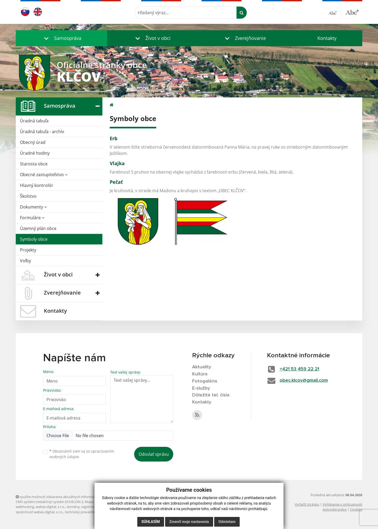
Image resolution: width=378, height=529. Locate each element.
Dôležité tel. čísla (210, 395)
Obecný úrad (32, 142)
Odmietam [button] (226, 522)
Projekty (28, 250)
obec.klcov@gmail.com (304, 380)
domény (73, 506)
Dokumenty (33, 207)
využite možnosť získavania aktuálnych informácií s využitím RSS (68, 496)
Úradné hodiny (35, 153)
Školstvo (28, 196)
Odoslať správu (154, 454)
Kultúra (199, 374)
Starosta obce (34, 164)
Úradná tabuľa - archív (42, 131)
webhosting (25, 506)
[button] (61, 38)
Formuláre (32, 218)
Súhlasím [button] (150, 522)
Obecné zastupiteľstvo (43, 174)
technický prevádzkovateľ (85, 512)
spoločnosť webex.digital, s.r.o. (39, 512)
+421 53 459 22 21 (299, 369)
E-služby (201, 388)
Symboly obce (34, 239)
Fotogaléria (204, 381)
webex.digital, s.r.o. (50, 506)
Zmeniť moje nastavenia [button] (189, 522)
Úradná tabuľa (34, 121)
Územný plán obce (38, 228)
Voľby (25, 261)
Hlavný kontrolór (36, 185)
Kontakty (327, 38)
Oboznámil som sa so (81, 454)
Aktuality (201, 367)
